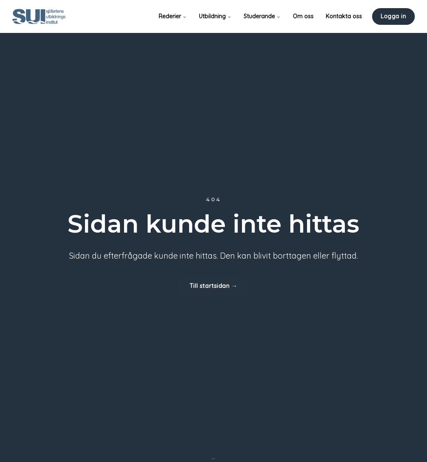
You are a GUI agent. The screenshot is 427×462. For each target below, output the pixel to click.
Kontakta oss (344, 16)
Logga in (393, 16)
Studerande (262, 16)
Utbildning (215, 16)
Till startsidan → (213, 286)
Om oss (303, 16)
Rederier (173, 16)
